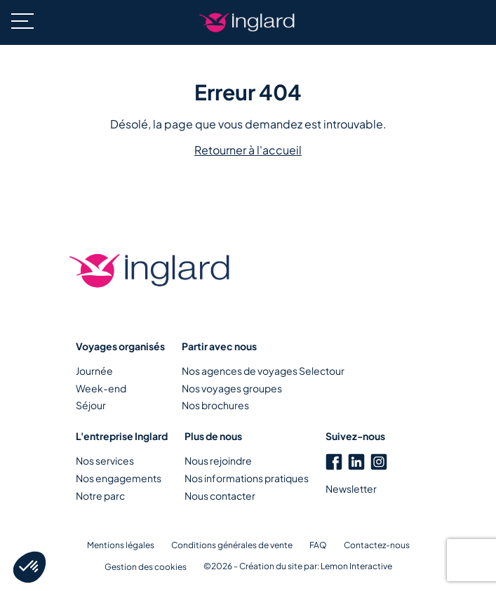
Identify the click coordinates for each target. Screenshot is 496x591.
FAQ (318, 545)
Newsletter (351, 488)
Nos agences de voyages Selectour (263, 370)
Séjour (91, 405)
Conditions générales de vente (232, 545)
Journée (94, 370)
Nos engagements (118, 478)
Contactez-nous (377, 545)
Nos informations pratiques (247, 478)
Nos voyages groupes (232, 388)
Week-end (101, 388)
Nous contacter (220, 495)
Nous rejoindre (218, 460)
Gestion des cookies (146, 567)
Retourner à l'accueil (248, 149)
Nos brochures (215, 405)
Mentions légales (120, 545)
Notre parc (100, 495)
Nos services (105, 460)
